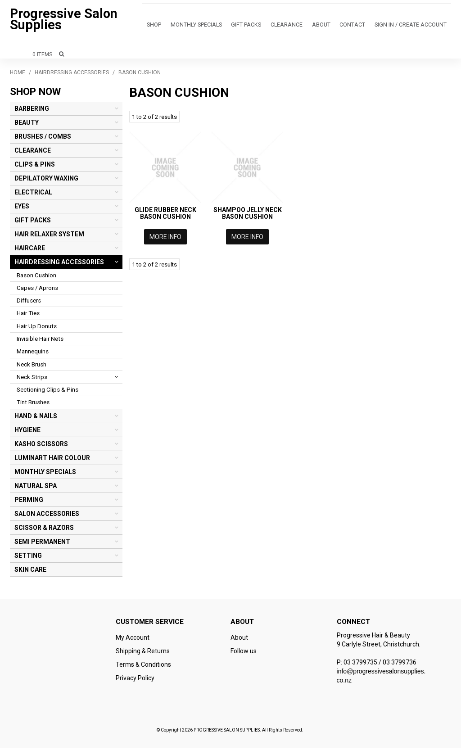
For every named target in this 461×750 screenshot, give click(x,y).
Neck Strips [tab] (32, 378)
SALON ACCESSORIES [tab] (46, 515)
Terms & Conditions (143, 666)
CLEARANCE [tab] (32, 152)
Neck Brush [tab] (31, 366)
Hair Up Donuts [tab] (37, 328)
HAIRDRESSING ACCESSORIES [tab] (59, 263)
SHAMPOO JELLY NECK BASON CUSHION (247, 215)
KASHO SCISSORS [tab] (41, 445)
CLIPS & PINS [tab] (34, 166)
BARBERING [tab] (31, 110)
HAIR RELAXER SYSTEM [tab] (49, 235)
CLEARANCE (265, 26)
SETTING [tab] (28, 557)
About (294, 26)
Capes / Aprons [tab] (37, 289)
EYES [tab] (21, 208)
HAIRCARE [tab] (29, 249)
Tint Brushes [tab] (33, 404)
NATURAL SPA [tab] (35, 487)
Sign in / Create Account (372, 26)
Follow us (243, 652)
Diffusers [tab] (29, 302)
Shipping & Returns (143, 652)
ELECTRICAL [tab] (33, 194)
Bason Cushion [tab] (36, 277)
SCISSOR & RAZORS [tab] (44, 529)
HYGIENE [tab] (27, 431)
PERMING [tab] (28, 501)
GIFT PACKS (231, 26)
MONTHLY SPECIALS (187, 26)
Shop (151, 26)
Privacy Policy (135, 679)
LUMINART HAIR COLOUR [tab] (52, 459)
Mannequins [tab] (33, 353)
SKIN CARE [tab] (30, 571)
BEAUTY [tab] (26, 124)
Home (17, 74)
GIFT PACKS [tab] (32, 222)
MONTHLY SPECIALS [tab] (45, 473)
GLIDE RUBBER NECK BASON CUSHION (165, 215)
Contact (320, 26)
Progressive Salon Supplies (64, 20)
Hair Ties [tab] (28, 315)
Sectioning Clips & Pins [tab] (47, 391)
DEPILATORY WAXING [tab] (46, 180)
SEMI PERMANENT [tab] (42, 543)
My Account (132, 639)
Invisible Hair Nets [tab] (40, 340)
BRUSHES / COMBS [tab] (42, 138)
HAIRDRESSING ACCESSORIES (72, 74)
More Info (165, 238)
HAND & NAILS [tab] (35, 417)
